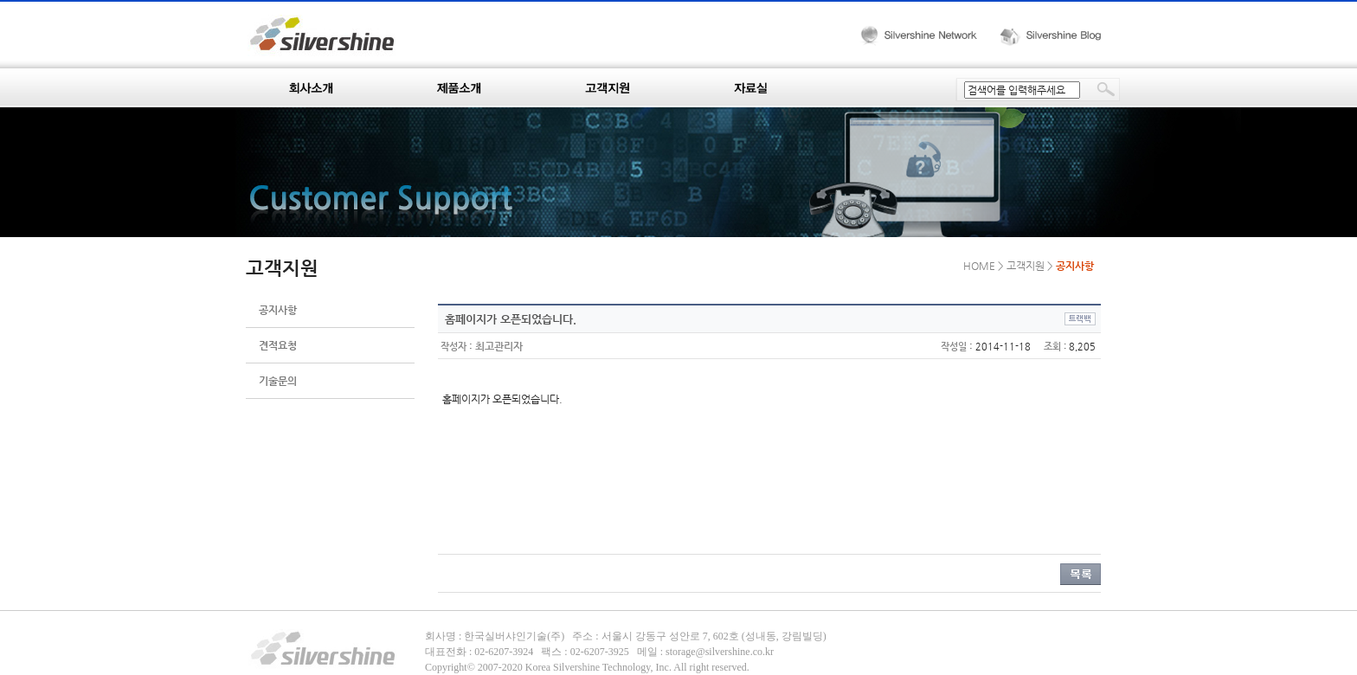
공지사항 (278, 310)
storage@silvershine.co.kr (720, 652)
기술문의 (278, 381)
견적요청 (278, 345)
